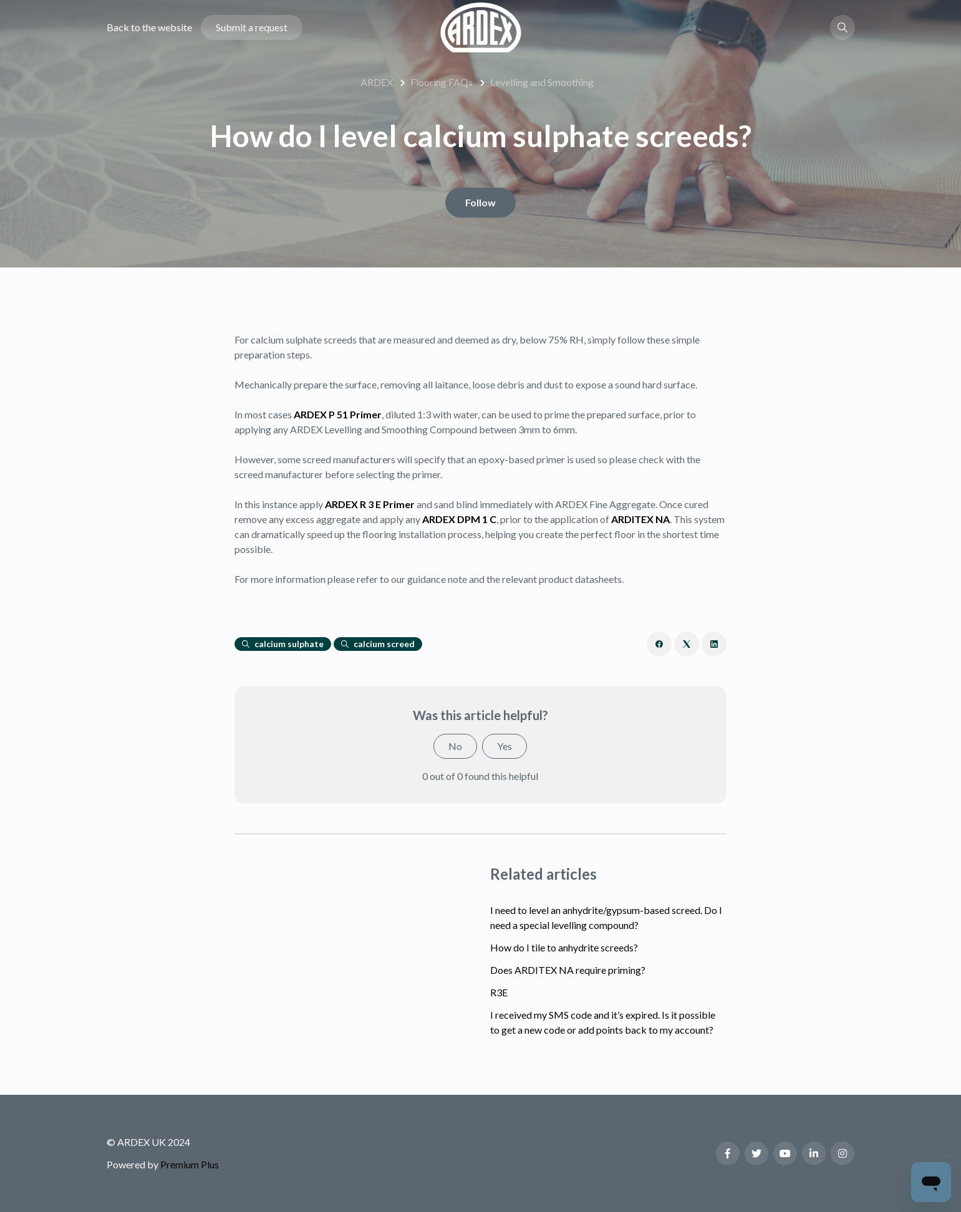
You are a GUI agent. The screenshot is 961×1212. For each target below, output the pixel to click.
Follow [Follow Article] (480, 202)
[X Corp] (686, 644)
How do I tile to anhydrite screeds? (564, 947)
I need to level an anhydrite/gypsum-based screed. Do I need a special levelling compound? (606, 917)
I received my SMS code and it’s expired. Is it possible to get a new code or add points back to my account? (602, 1022)
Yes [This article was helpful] (504, 746)
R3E (499, 992)
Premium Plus (189, 1164)
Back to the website (149, 27)
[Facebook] (659, 644)
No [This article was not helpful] (455, 746)
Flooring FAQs (441, 82)
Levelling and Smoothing (542, 82)
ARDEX (376, 82)
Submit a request (251, 27)
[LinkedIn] (714, 644)
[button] (842, 27)
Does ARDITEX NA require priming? (567, 970)
